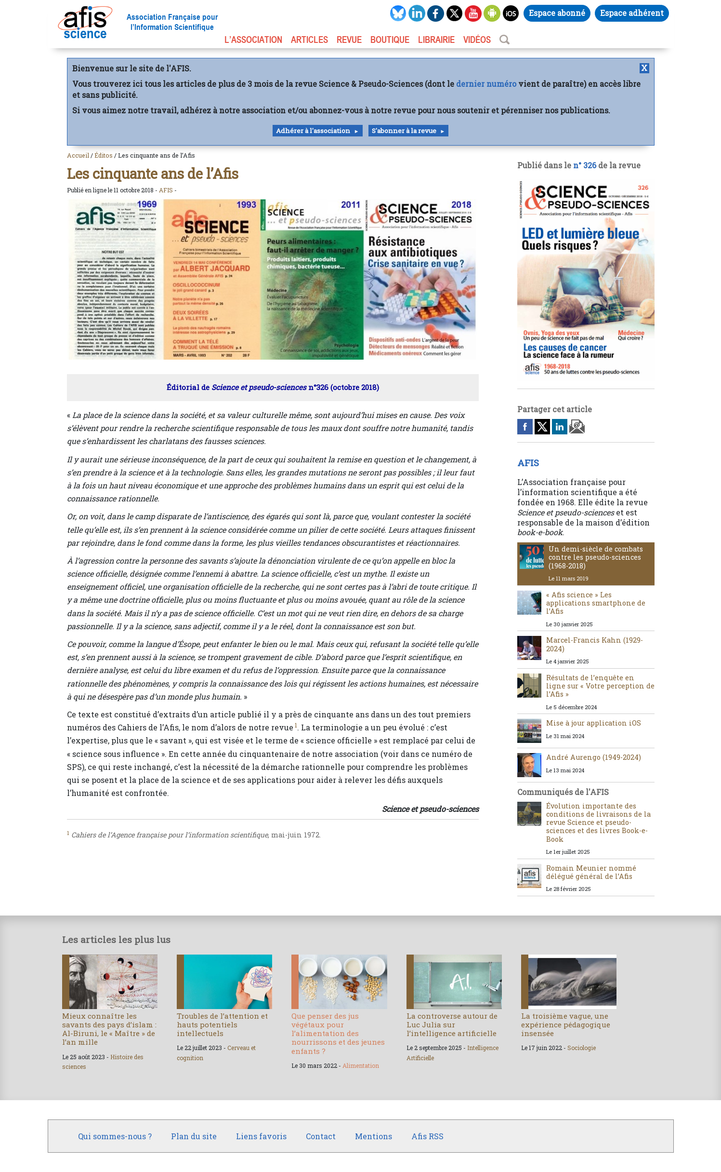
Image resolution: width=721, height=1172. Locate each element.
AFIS (166, 190)
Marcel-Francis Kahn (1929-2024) (594, 644)
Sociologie (581, 1047)
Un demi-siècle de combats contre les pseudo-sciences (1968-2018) (596, 557)
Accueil (78, 155)
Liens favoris (261, 1136)
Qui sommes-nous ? (115, 1136)
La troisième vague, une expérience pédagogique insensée (565, 1024)
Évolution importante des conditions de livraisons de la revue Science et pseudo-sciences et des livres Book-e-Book (598, 822)
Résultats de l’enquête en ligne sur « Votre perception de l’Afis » (600, 686)
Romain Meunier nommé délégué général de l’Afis (591, 872)
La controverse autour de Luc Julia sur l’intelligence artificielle (452, 1024)
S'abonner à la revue (404, 130)
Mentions (373, 1136)
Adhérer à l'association (313, 130)
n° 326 (584, 165)
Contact (321, 1136)
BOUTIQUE (389, 39)
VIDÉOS (477, 39)
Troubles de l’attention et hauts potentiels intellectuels (222, 1024)
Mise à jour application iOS (593, 722)
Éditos (103, 155)
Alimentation (360, 1065)
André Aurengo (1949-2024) (593, 757)
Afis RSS (427, 1136)
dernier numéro (486, 84)
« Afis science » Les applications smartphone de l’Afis (595, 603)
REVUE (349, 39)
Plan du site (194, 1136)
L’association (253, 39)
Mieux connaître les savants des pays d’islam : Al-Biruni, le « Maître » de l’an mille (109, 1029)
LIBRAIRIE (436, 39)
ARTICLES (309, 39)
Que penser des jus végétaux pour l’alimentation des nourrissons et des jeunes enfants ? (338, 1033)
